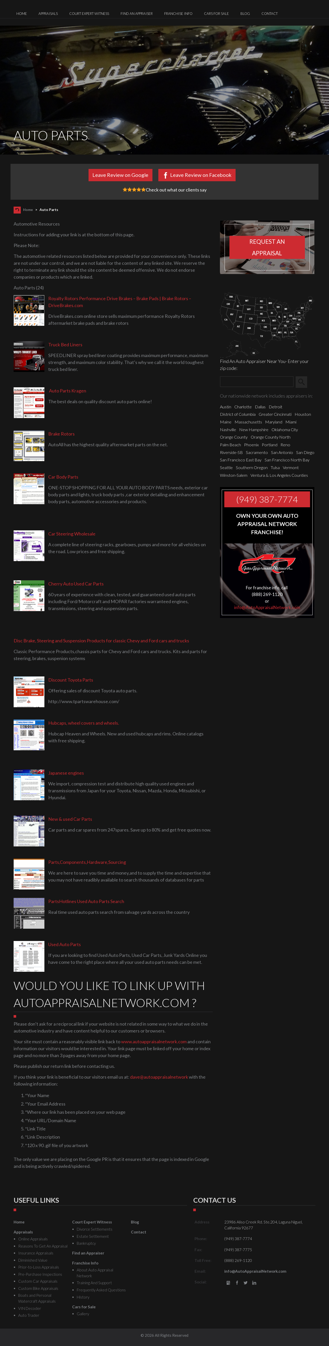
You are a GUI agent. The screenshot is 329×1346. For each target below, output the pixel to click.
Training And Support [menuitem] (94, 1282)
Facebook (237, 1283)
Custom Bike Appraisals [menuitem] (38, 1288)
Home (28, 210)
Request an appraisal (267, 247)
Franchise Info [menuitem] (178, 14)
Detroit (275, 406)
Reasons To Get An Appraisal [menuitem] (42, 1246)
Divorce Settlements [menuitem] (94, 1229)
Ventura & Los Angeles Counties (279, 475)
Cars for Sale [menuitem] (216, 14)
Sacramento (257, 452)
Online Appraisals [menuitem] (33, 1239)
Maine (225, 421)
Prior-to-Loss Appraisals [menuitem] (38, 1267)
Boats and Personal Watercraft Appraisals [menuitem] (37, 1298)
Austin (225, 406)
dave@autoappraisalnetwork (159, 1077)
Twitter (246, 1283)
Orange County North (271, 436)
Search (303, 382)
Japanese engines (66, 773)
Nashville (228, 429)
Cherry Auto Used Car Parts (76, 583)
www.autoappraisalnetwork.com (154, 1041)
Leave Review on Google (120, 175)
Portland (269, 444)
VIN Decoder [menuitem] (29, 1308)
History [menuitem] (83, 1297)
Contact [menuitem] (270, 14)
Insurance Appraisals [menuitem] (35, 1253)
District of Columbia (238, 414)
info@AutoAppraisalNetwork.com (267, 607)
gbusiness (228, 1283)
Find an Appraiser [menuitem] (137, 14)
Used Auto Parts (64, 944)
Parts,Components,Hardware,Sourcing (87, 862)
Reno (285, 444)
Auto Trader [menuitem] (28, 1315)
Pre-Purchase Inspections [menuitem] (40, 1274)
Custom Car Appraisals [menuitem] (37, 1281)
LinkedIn (254, 1283)
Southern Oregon (252, 467)
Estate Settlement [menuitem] (93, 1236)
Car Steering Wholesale (71, 534)
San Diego (305, 452)
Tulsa (275, 467)
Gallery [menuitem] (83, 1313)
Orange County (234, 436)
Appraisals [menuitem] (48, 14)
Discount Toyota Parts (70, 680)
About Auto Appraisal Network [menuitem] (95, 1273)
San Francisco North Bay (287, 459)
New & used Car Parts (70, 819)
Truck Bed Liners (65, 344)
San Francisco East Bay (241, 459)
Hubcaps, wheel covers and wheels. (83, 723)
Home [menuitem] (21, 14)
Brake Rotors (61, 434)
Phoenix (251, 444)
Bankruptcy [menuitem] (86, 1243)
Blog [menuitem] (245, 14)
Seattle (226, 467)
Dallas (260, 406)
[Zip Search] (257, 382)
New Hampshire (253, 429)
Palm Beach (230, 444)
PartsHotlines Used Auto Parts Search (86, 901)
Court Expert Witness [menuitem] (89, 14)
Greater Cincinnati (275, 414)
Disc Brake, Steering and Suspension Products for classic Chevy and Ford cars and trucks (101, 640)
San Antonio (282, 452)
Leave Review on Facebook (200, 175)
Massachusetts (248, 421)
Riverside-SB (231, 452)
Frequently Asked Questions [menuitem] (101, 1290)
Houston (303, 414)
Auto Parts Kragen (67, 390)
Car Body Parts (63, 477)
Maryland (273, 421)
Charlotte (243, 406)
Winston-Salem (233, 475)
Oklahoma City (285, 429)
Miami (290, 421)
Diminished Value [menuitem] (32, 1260)
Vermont (291, 467)
